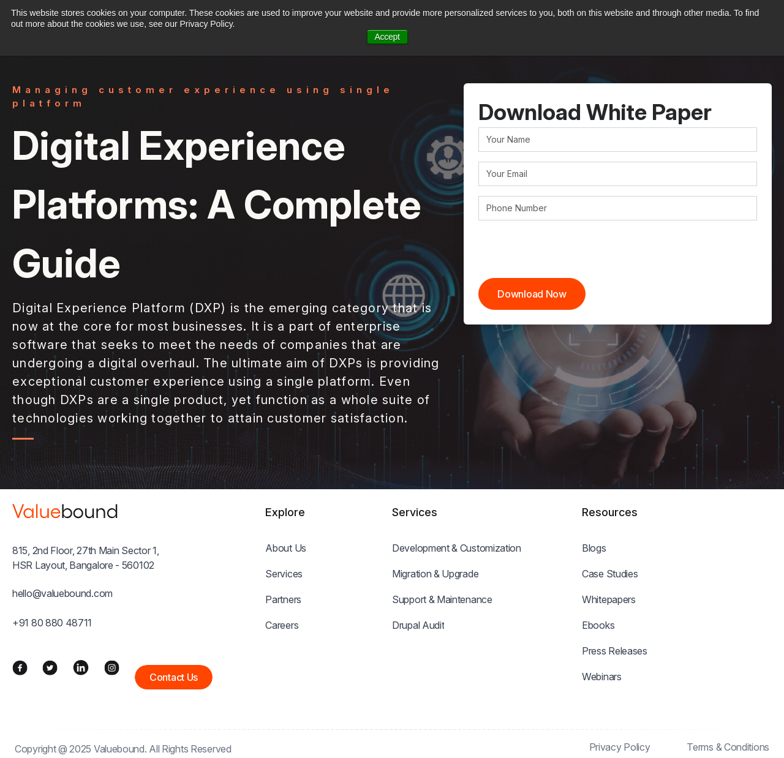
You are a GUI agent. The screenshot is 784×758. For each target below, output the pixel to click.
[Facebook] (20, 667)
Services (284, 574)
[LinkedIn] (80, 667)
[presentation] (571, 254)
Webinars (602, 676)
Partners (283, 599)
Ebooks (598, 625)
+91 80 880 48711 (52, 623)
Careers (281, 625)
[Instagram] (111, 667)
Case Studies (610, 574)
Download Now (531, 294)
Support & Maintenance (442, 599)
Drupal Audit (418, 625)
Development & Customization (456, 548)
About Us (285, 548)
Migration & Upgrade (435, 574)
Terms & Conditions (728, 747)
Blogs (594, 548)
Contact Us (173, 677)
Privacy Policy (619, 747)
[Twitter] (50, 667)
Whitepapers (609, 599)
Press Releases (614, 651)
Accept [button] (387, 37)
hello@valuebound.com (62, 593)
